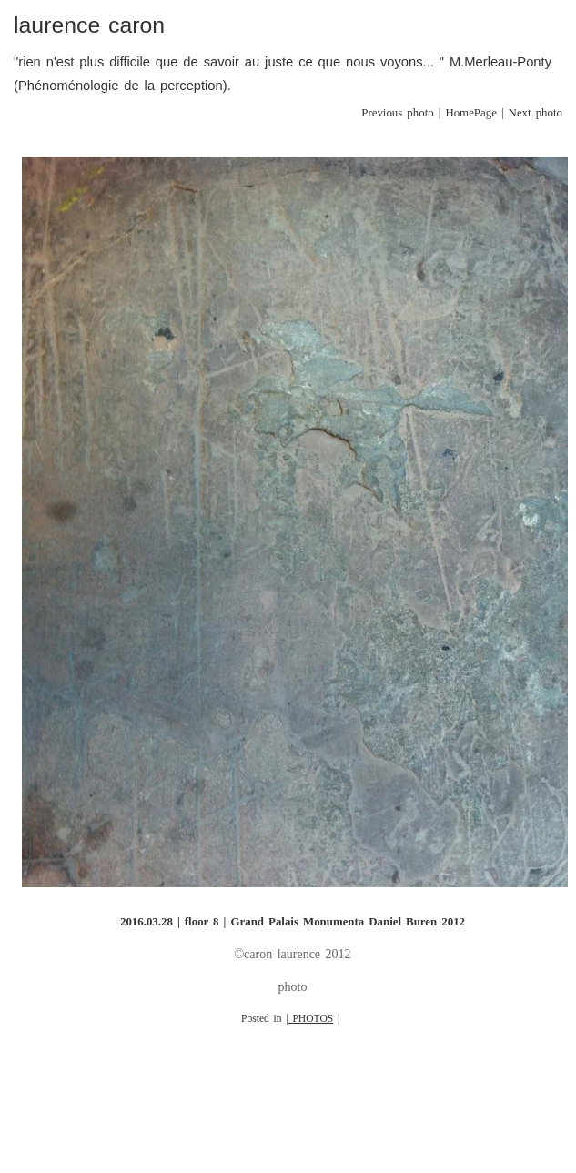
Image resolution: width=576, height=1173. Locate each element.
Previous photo (397, 112)
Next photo (535, 112)
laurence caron (89, 25)
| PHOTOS (309, 1019)
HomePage (471, 112)
